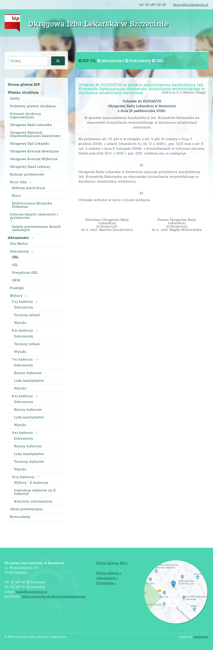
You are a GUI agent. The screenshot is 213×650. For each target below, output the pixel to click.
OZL (15, 264)
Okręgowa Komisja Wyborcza (33, 158)
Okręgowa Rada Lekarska (31, 124)
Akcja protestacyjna (26, 509)
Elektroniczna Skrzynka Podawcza (32, 204)
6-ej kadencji (22, 330)
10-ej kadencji (23, 476)
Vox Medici (19, 243)
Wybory (16, 295)
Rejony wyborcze (28, 372)
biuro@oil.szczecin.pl (190, 4)
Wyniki (20, 322)
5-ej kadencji (22, 301)
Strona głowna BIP (24, 84)
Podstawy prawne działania (33, 106)
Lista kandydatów (29, 380)
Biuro (16, 195)
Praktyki (17, 288)
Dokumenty (19, 251)
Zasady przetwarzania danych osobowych (36, 228)
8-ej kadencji (22, 396)
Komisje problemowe (27, 174)
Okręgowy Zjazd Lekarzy (30, 166)
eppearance (200, 636)
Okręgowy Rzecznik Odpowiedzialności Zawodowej (35, 134)
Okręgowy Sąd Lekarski (29, 143)
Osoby (15, 98)
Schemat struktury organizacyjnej (25, 115)
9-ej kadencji (22, 432)
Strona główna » (108, 573)
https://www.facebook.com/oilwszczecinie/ (54, 596)
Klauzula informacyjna (33, 501)
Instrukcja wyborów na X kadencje (35, 491)
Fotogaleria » (106, 583)
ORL (15, 257)
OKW (16, 280)
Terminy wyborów (29, 461)
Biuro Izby (18, 182)
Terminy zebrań (27, 315)
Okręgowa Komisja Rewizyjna (34, 151)
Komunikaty (20, 516)
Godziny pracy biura (28, 187)
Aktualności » (107, 578)
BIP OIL (87, 60)
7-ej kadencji (22, 359)
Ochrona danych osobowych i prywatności (34, 216)
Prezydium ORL (25, 272)
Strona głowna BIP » (112, 563)
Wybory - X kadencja (31, 482)
